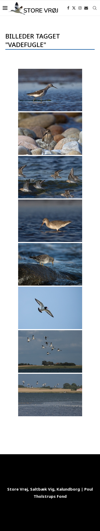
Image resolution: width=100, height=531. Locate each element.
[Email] (86, 8)
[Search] (94, 8)
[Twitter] (74, 8)
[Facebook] (68, 8)
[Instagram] (80, 8)
